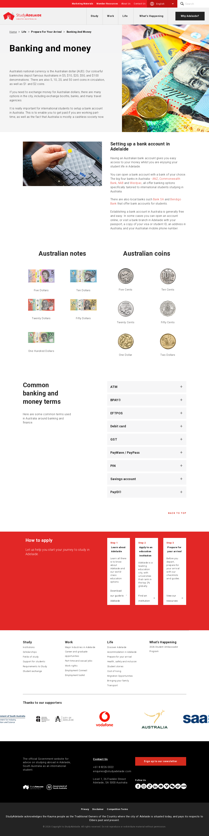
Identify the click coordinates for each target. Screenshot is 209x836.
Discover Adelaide (116, 647)
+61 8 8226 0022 (103, 767)
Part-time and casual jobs (79, 660)
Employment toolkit (75, 675)
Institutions (29, 647)
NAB (121, 183)
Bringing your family (118, 680)
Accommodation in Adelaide (122, 652)
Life (125, 16)
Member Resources (107, 3)
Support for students (34, 661)
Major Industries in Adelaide (80, 647)
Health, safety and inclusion (122, 661)
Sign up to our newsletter (160, 761)
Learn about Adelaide (118, 549)
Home (13, 31)
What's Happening (151, 16)
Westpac (136, 183)
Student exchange (32, 671)
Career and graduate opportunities (76, 653)
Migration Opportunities (120, 676)
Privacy (85, 809)
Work (110, 16)
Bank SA (158, 199)
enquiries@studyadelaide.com (112, 771)
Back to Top (177, 513)
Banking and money (79, 31)
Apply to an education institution (146, 551)
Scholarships (30, 652)
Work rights (71, 665)
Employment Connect (76, 670)
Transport (112, 685)
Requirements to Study (35, 666)
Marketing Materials (82, 3)
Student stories (115, 666)
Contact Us (139, 3)
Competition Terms (117, 809)
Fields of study (31, 656)
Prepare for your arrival (46, 31)
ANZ (155, 178)
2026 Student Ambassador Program (163, 649)
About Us (126, 3)
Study (94, 16)
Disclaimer (98, 809)
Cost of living (114, 671)
